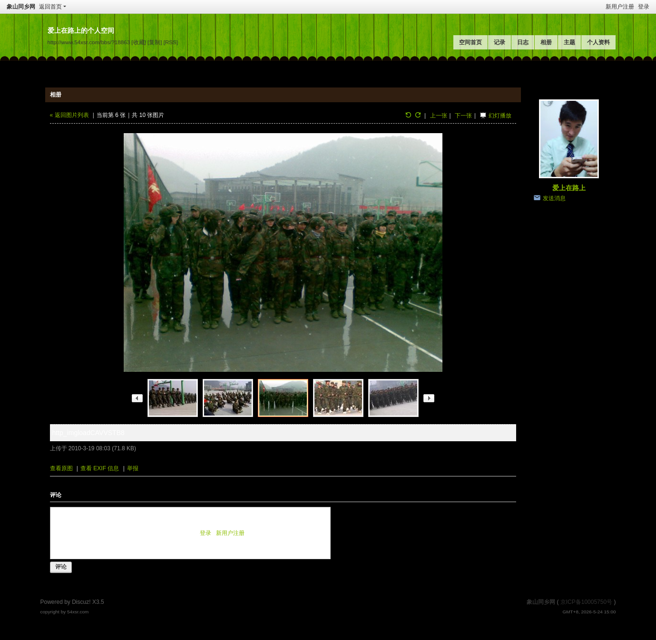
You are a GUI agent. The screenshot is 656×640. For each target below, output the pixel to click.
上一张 (438, 115)
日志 (523, 42)
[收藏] (138, 42)
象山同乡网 (21, 6)
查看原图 (61, 468)
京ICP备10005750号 (586, 602)
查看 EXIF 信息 (99, 468)
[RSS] (171, 42)
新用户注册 (620, 6)
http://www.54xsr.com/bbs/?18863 (89, 42)
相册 (546, 42)
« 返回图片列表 (69, 115)
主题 (569, 42)
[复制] (154, 42)
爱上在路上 (569, 188)
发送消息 (554, 198)
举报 (132, 468)
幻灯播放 (500, 115)
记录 (499, 42)
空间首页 (470, 42)
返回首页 (50, 6)
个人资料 (598, 42)
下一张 (463, 115)
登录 (643, 6)
